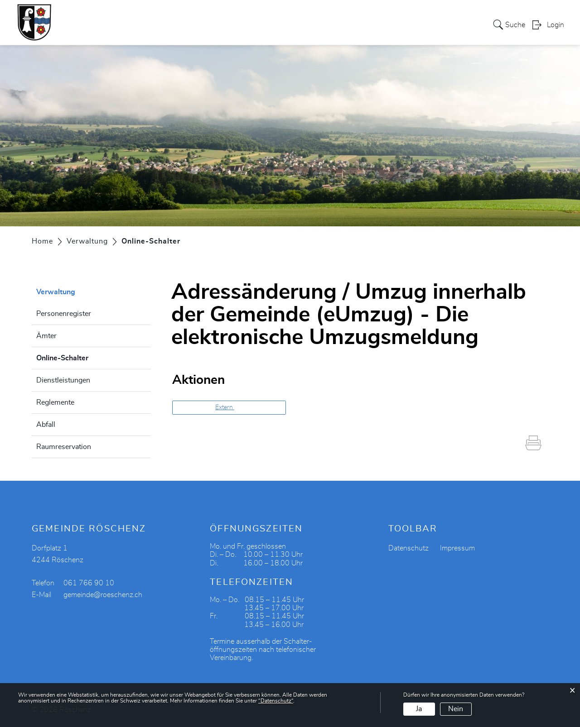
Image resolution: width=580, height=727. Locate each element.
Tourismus (364, 24)
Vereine (323, 24)
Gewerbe (285, 24)
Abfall (45, 424)
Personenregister (63, 313)
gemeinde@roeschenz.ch (102, 594)
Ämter (46, 336)
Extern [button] (224, 407)
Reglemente (55, 402)
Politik (160, 24)
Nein (455, 709)
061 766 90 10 (88, 583)
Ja (419, 709)
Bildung (406, 24)
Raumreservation (63, 446)
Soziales (245, 24)
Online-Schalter (85, 357)
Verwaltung (201, 24)
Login (555, 25)
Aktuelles (445, 24)
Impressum (457, 548)
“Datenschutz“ (275, 700)
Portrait (127, 24)
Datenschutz (408, 548)
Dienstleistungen (63, 380)
